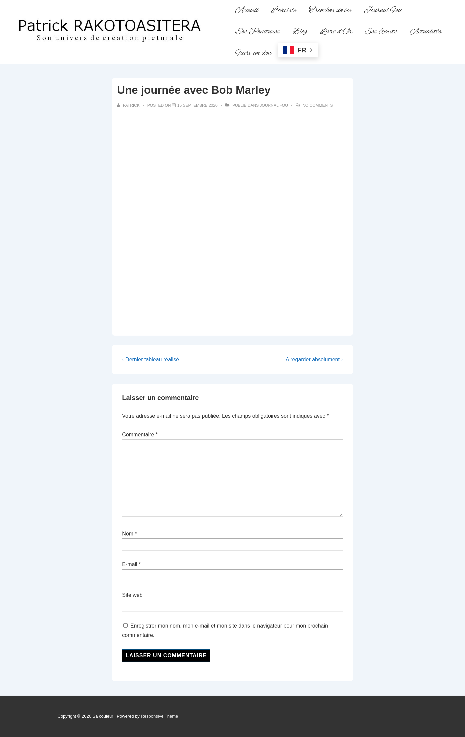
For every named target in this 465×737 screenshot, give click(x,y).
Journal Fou (383, 10)
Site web (132, 595)
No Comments (317, 105)
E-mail (129, 564)
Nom (127, 533)
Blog (300, 31)
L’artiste (283, 10)
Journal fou (274, 105)
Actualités (426, 31)
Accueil (246, 10)
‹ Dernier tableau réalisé (150, 359)
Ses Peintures (257, 31)
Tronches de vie (330, 10)
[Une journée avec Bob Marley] (197, 105)
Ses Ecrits (381, 31)
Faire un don (253, 53)
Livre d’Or (336, 31)
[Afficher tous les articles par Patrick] (129, 105)
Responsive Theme (159, 716)
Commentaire (140, 434)
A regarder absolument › (314, 359)
